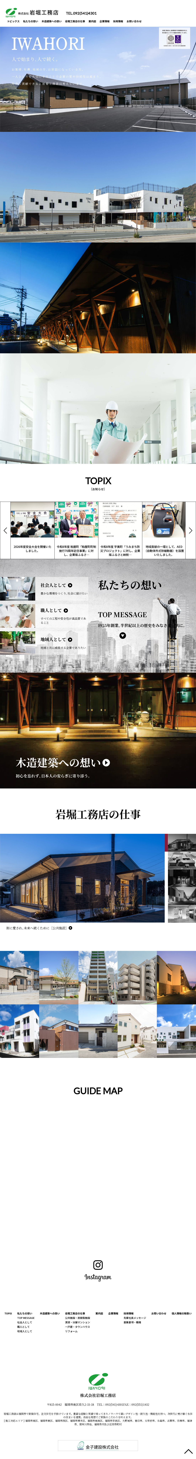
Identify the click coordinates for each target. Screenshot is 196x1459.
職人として (23, 1327)
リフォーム (71, 1331)
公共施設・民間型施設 (77, 1318)
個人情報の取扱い (182, 1313)
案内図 (102, 21)
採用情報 (131, 21)
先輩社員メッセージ (135, 1318)
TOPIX (8, 1313)
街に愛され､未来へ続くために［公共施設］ (37, 928)
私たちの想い (33, 21)
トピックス (14, 21)
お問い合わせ (148, 21)
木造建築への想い (57, 21)
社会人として (24, 1322)
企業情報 (116, 21)
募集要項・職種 (132, 1322)
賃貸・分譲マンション (77, 1322)
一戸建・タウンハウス (77, 1327)
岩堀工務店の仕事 (83, 21)
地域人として (24, 1331)
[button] (190, 530)
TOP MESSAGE (26, 1318)
